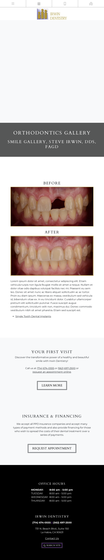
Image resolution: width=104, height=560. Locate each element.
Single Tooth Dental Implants (33, 316)
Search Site (52, 545)
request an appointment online (51, 371)
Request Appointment (52, 448)
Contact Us (52, 538)
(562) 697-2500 (66, 368)
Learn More (52, 385)
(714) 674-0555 (45, 368)
